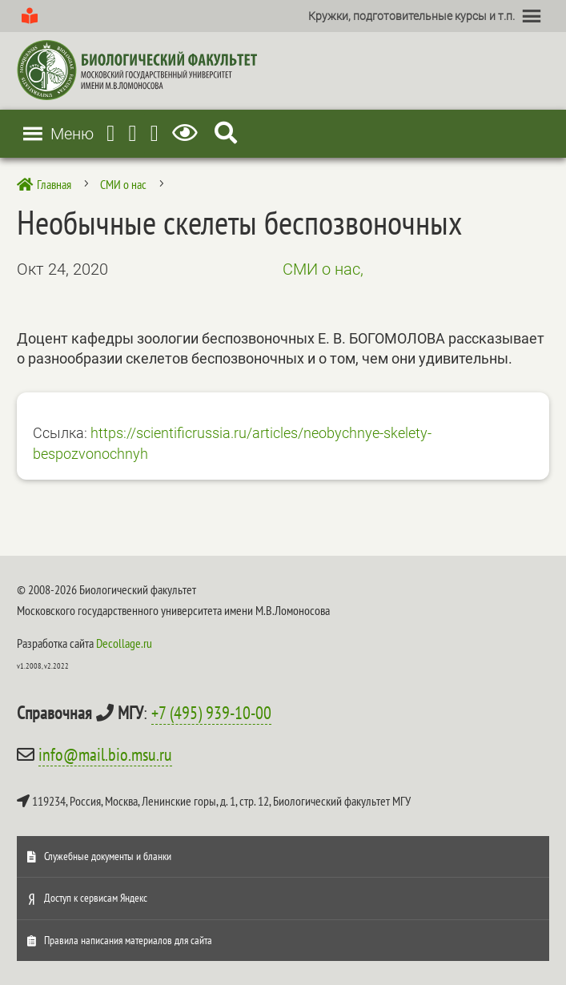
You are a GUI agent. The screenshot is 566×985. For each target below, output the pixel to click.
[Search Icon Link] (226, 133)
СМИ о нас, (323, 269)
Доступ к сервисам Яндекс (95, 898)
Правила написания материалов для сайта (128, 940)
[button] (411, 16)
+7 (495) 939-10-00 (211, 713)
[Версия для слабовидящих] (188, 133)
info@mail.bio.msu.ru (105, 754)
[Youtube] (132, 133)
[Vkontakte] (154, 133)
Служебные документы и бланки (107, 856)
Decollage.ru (124, 643)
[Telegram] (110, 133)
